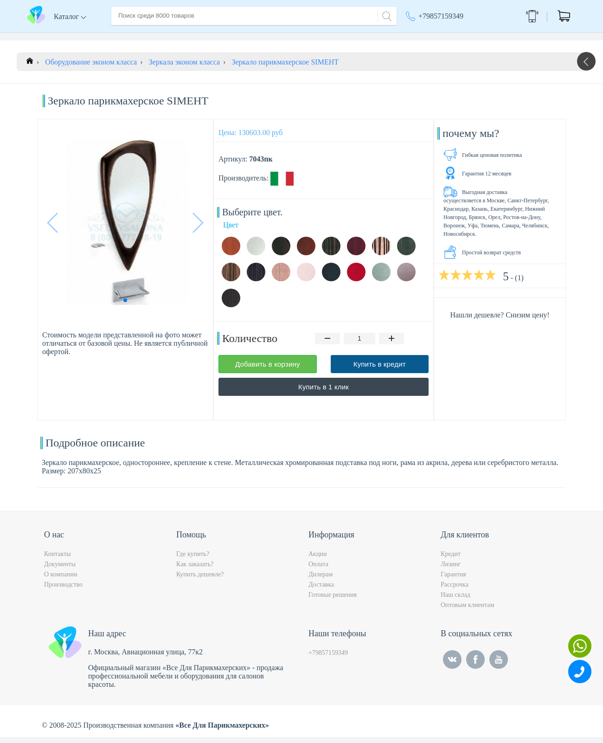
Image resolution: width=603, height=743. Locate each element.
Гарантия (453, 580)
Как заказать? (194, 570)
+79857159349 (440, 16)
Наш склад (455, 600)
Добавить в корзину (267, 370)
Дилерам (320, 580)
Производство (63, 590)
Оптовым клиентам (467, 610)
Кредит (451, 559)
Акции (421, 37)
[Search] (385, 15)
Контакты (285, 36)
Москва (470, 37)
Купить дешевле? (200, 580)
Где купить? (192, 559)
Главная (123, 36)
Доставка (210, 36)
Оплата (248, 36)
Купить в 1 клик (323, 393)
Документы (60, 570)
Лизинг (451, 570)
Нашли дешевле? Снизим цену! (499, 321)
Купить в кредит (379, 370)
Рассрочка (454, 590)
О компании (167, 36)
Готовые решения (332, 600)
